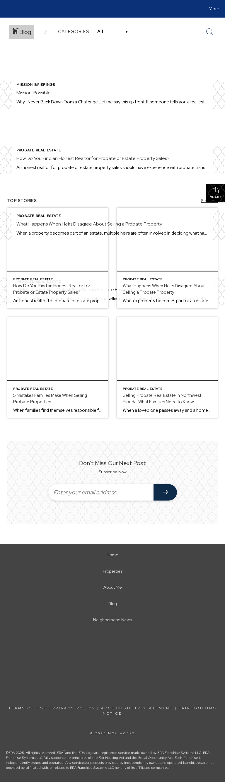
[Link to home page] (6, 9)
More (214, 9)
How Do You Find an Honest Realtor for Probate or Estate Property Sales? (93, 158)
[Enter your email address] (101, 492)
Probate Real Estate (38, 150)
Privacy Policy (74, 708)
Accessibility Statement (137, 708)
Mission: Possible (33, 93)
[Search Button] (210, 32)
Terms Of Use (27, 708)
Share (215, 193)
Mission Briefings (35, 84)
